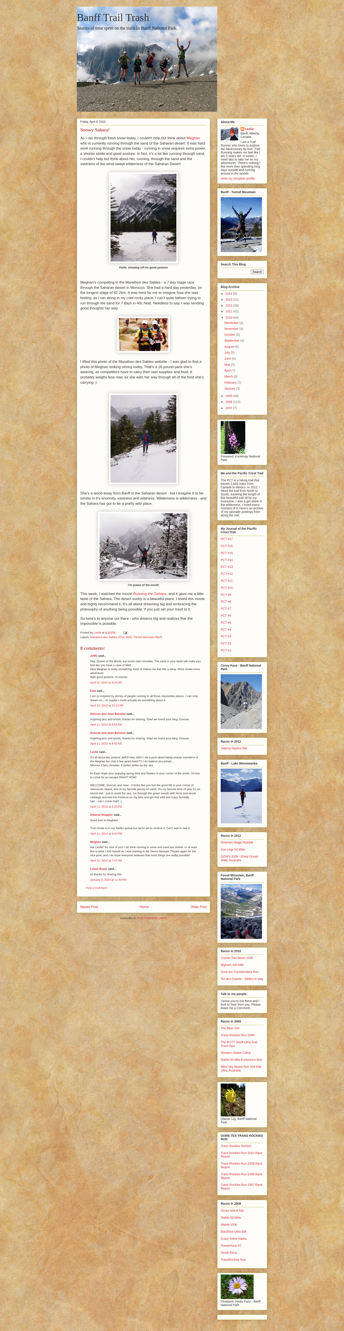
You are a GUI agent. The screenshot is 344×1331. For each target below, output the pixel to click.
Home (144, 907)
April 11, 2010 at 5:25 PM (106, 806)
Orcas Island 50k (232, 1210)
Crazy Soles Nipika (234, 1238)
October (230, 334)
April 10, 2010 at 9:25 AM (106, 682)
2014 (229, 293)
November (231, 328)
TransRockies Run (233, 1259)
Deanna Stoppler (101, 814)
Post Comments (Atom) (152, 918)
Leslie (94, 752)
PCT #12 (227, 573)
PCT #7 (226, 608)
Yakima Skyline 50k (234, 748)
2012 (229, 305)
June (228, 358)
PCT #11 (227, 581)
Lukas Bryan (98, 868)
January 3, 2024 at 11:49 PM (108, 879)
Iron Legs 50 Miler (233, 849)
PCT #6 (226, 615)
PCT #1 (226, 650)
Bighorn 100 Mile (232, 965)
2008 (229, 402)
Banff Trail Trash (113, 17)
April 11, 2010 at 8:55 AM (106, 724)
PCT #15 (227, 553)
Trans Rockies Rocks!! (236, 1146)
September (232, 340)
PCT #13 (227, 566)
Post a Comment (96, 888)
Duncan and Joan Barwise (108, 713)
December (231, 323)
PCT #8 (226, 601)
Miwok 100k (229, 1224)
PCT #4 (226, 629)
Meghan (193, 138)
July (227, 352)
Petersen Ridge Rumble (237, 842)
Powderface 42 (231, 1245)
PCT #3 (226, 636)
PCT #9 (226, 595)
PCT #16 (227, 546)
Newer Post (89, 907)
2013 (229, 299)
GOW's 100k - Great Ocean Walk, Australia (239, 858)
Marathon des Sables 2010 (107, 637)
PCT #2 (226, 643)
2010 (229, 317)
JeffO (93, 655)
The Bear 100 (230, 1028)
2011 (229, 311)
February (231, 382)
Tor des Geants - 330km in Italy (242, 979)
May (227, 364)
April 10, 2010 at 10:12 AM (106, 705)
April (227, 370)
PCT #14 (227, 560)
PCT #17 (227, 539)
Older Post (198, 907)
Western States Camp (236, 1052)
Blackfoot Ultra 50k (234, 1231)
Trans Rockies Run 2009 (237, 1035)
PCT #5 (226, 622)
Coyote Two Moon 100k (237, 958)
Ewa (93, 690)
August (229, 346)
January (230, 388)
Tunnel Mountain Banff (147, 637)
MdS (129, 637)
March (229, 376)
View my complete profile (238, 178)
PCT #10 (227, 588)
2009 (229, 396)
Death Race (229, 1252)
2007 (229, 408)
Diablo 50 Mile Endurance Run (241, 1059)
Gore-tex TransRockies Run (240, 972)
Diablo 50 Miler (231, 1217)
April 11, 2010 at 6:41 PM (106, 833)
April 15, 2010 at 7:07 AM (106, 860)
